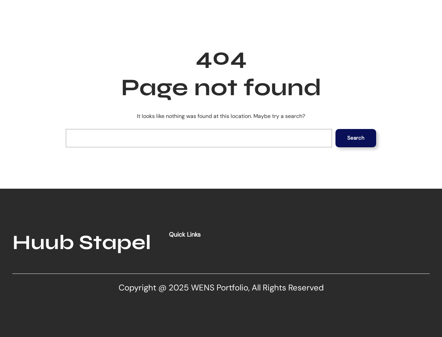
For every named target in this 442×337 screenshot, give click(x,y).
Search (355, 138)
